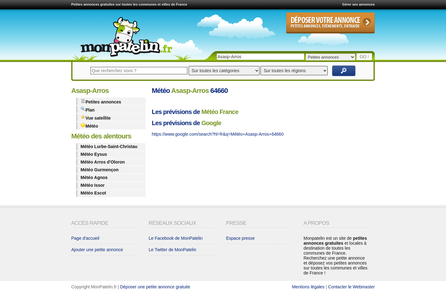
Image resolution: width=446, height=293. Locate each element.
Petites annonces (101, 101)
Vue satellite (96, 117)
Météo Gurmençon (100, 169)
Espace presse (240, 238)
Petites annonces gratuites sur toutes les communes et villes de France (129, 4)
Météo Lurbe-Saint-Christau (109, 146)
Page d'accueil (85, 238)
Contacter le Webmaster (351, 286)
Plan (88, 109)
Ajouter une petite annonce (97, 249)
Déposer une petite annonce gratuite (155, 286)
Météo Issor (93, 185)
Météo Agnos (94, 177)
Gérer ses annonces (358, 4)
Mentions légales (308, 286)
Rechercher (344, 70)
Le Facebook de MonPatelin (176, 238)
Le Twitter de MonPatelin (172, 249)
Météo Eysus (94, 154)
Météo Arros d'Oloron (103, 162)
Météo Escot (93, 192)
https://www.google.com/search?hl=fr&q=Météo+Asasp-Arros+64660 (218, 134)
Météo (89, 126)
